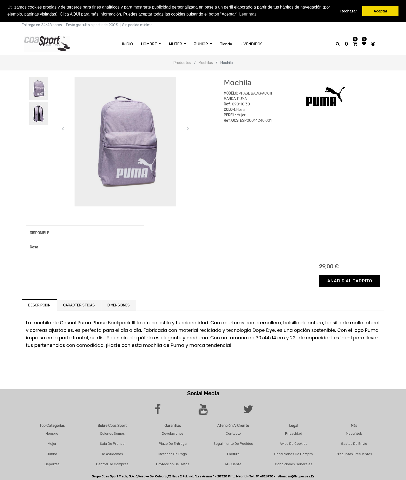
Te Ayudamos (112, 453)
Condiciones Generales (293, 463)
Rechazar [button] (348, 11)
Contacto (233, 433)
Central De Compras (112, 463)
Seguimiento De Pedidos (233, 443)
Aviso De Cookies (293, 443)
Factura (233, 453)
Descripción (39, 304)
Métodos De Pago (172, 453)
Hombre (52, 433)
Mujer (52, 443)
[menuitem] (127, 43)
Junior (52, 453)
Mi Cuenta (233, 463)
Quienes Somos (112, 433)
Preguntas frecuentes (354, 453)
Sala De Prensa (112, 443)
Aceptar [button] (380, 11)
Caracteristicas (79, 304)
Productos (182, 62)
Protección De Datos (172, 463)
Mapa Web (354, 433)
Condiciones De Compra (293, 453)
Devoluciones (173, 433)
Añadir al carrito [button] (349, 280)
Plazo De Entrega (173, 443)
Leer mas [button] (248, 14)
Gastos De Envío (354, 443)
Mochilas (206, 62)
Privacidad (293, 433)
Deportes (52, 463)
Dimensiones (118, 304)
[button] (63, 128)
